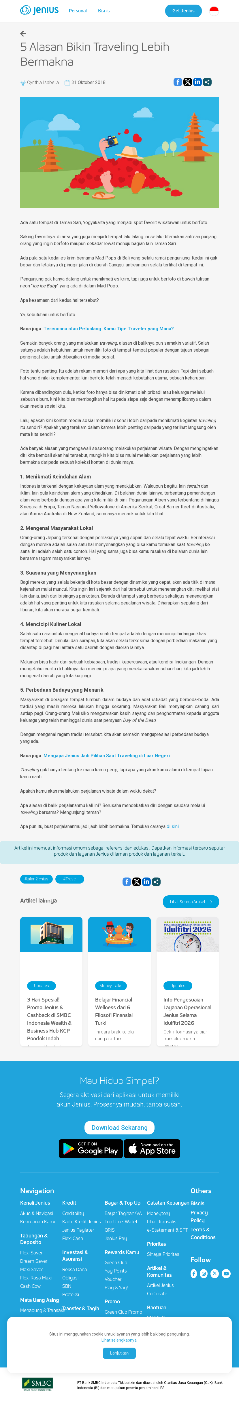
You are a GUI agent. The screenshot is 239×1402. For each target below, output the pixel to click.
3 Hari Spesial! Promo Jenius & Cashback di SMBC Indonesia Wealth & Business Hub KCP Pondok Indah (49, 1019)
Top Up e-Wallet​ (121, 1221)
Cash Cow (30, 1286)
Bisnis (104, 11)
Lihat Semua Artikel (188, 901)
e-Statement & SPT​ (167, 1230)
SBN (66, 1286)
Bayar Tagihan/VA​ (123, 1213)
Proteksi (70, 1294)
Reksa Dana (74, 1269)
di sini (173, 826)
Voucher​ (113, 1279)
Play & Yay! (116, 1287)
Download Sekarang (119, 1127)
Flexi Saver (31, 1253)
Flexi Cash (72, 1238)
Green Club (116, 1262)
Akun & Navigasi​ (36, 1213)
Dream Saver (33, 1261)
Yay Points (116, 1271)
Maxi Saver (31, 1269)
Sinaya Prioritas (163, 1254)
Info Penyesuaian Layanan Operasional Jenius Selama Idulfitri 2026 (187, 1011)
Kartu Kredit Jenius (81, 1221)
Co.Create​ (157, 1293)
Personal (78, 11)
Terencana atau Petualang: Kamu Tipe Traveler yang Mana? (109, 328)
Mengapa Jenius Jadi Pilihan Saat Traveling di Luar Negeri (107, 755)
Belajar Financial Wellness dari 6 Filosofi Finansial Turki (114, 1011)
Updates (41, 985)
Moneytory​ (158, 1213)
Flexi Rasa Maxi (36, 1278)
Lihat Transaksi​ (162, 1221)
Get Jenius (183, 11)
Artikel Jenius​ (160, 1285)
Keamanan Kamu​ (38, 1221)
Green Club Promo (123, 1312)
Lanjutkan (119, 1353)
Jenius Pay (116, 1238)
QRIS (110, 1230)
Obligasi (70, 1278)
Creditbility (73, 1213)
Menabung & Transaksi (43, 1310)
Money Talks (111, 985)
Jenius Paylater (78, 1230)
